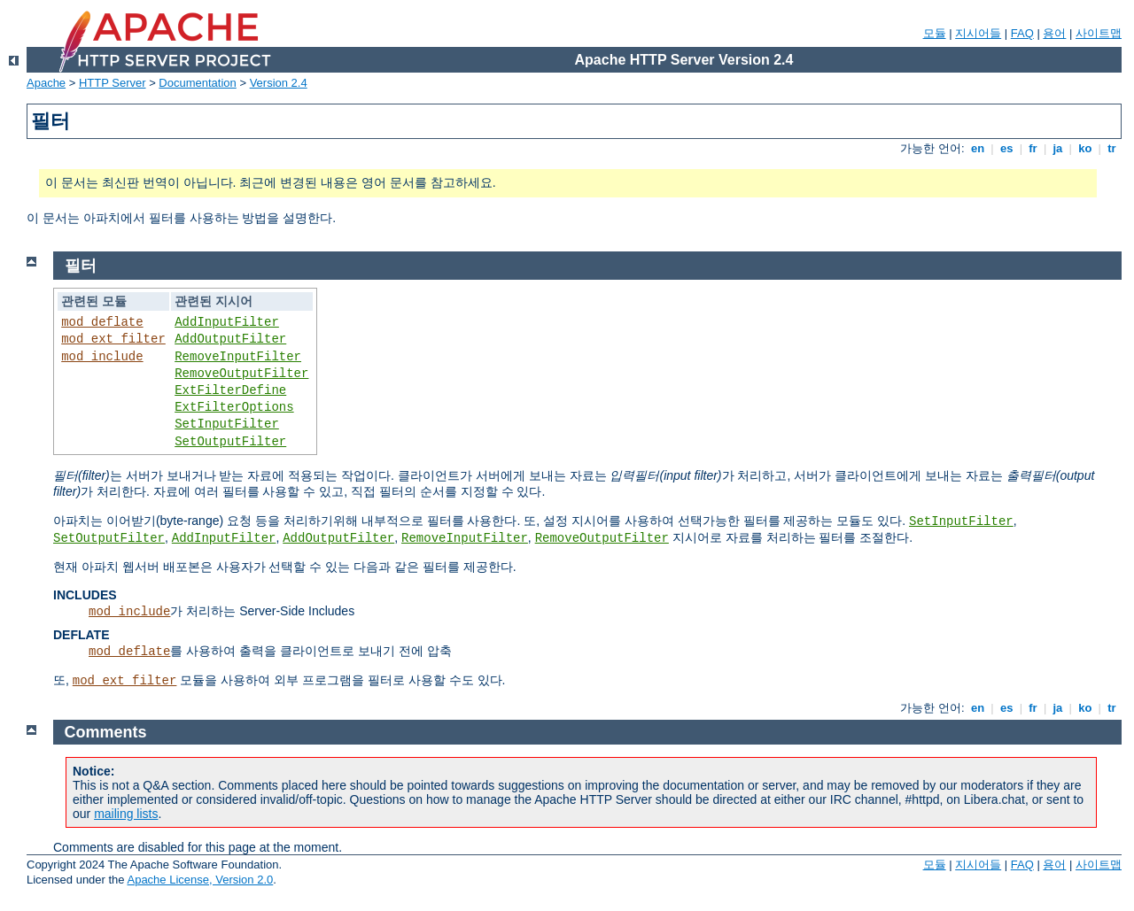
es (1006, 148)
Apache (46, 82)
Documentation (197, 82)
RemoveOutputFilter (241, 374)
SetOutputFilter (230, 442)
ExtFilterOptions (234, 407)
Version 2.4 (278, 82)
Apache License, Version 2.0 (200, 879)
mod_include (102, 357)
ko (1085, 148)
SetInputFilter (227, 424)
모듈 (934, 33)
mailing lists (126, 814)
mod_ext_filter (113, 339)
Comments (106, 732)
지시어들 (978, 33)
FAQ (1022, 33)
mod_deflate (102, 322)
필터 (81, 265)
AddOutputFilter (230, 339)
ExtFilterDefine (230, 390)
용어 (1054, 33)
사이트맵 (1099, 33)
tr (1112, 148)
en (977, 148)
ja (1058, 148)
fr (1033, 148)
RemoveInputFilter (238, 357)
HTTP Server (112, 82)
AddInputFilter (227, 322)
